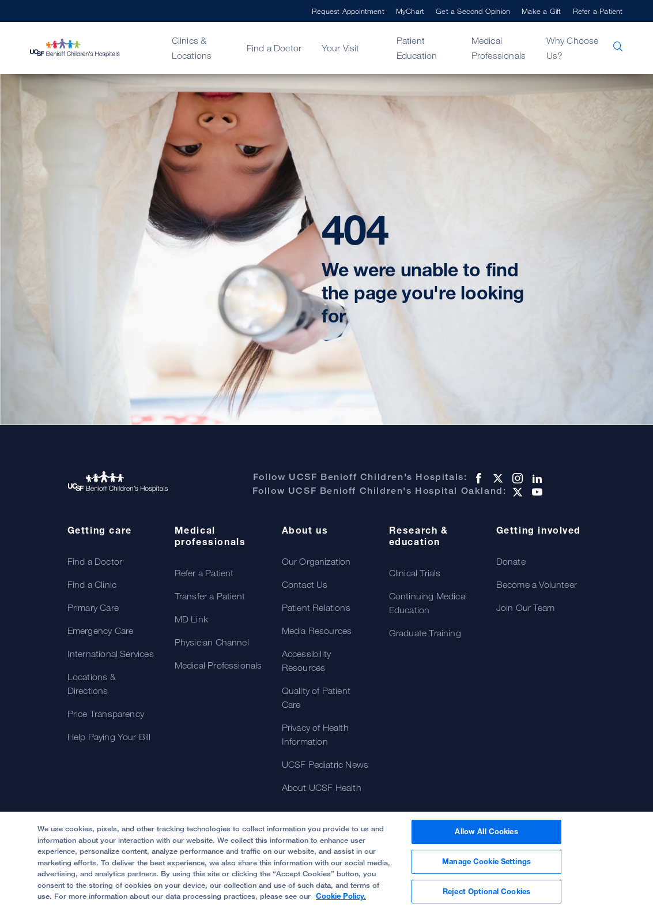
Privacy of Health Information (315, 734)
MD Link (191, 619)
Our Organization (316, 561)
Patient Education (417, 48)
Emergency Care (100, 630)
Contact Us (305, 584)
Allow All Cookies (486, 836)
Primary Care (93, 607)
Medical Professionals (498, 48)
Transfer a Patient (210, 596)
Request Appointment (348, 11)
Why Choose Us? (572, 48)
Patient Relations (316, 607)
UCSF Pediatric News (325, 764)
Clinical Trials (415, 573)
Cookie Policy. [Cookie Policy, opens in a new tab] (341, 900)
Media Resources (317, 630)
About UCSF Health (321, 787)
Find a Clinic (92, 584)
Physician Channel (212, 642)
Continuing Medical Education (428, 603)
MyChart (410, 11)
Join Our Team (525, 607)
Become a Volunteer (536, 584)
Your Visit (341, 48)
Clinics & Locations (192, 48)
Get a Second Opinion (473, 11)
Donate (511, 561)
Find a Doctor (274, 48)
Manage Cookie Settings (486, 866)
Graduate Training (425, 633)
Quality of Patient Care (316, 697)
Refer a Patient (598, 11)
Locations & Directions (91, 683)
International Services (110, 653)
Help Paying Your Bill (109, 736)
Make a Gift (541, 11)
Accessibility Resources (306, 660)
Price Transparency (106, 713)
